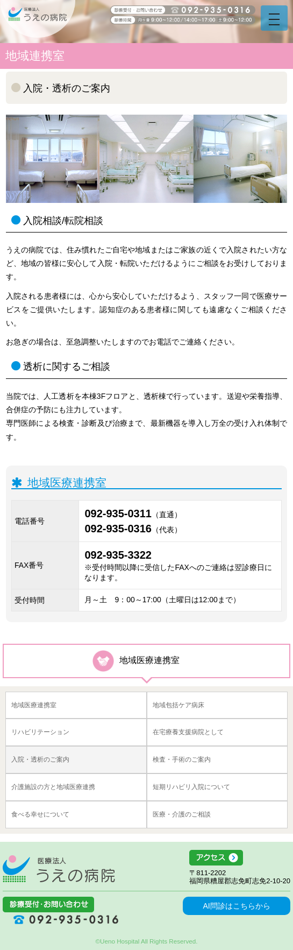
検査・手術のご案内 (182, 759)
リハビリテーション (40, 732)
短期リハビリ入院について (191, 787)
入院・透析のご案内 (40, 759)
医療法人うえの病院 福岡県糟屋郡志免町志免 (59, 868)
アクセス (239, 858)
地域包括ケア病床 (178, 705)
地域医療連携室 (33, 705)
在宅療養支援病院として (188, 732)
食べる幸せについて (40, 814)
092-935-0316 (118, 528)
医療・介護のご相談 (182, 814)
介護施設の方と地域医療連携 (53, 787)
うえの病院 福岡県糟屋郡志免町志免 (37, 19)
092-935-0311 (118, 513)
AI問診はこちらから (236, 906)
